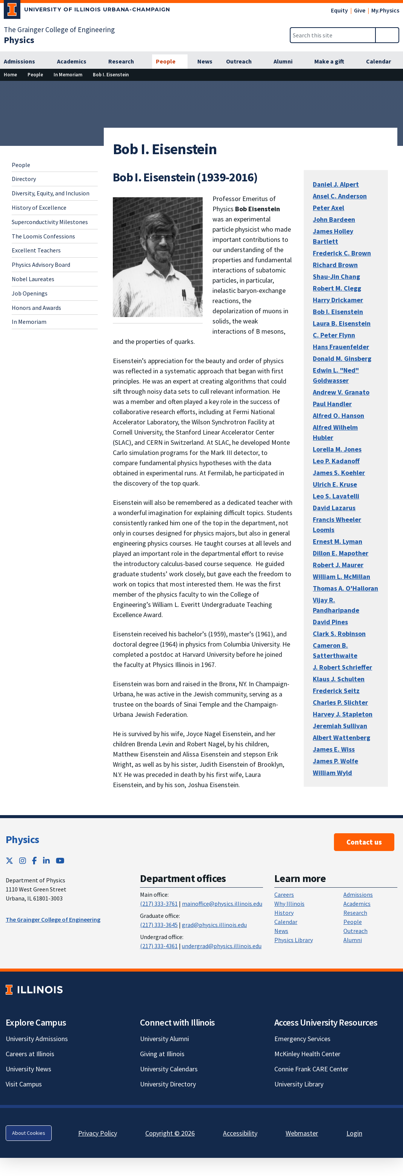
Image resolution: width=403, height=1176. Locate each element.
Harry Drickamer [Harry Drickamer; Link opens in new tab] (338, 300)
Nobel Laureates (33, 279)
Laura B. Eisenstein (342, 323)
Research (355, 912)
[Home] (10, 74)
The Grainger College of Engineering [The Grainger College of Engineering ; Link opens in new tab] (53, 919)
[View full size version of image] (158, 256)
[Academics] (75, 61)
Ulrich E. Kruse (335, 484)
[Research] (125, 61)
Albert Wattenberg (341, 737)
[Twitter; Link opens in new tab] (9, 860)
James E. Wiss (334, 749)
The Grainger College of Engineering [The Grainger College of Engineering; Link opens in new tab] (59, 29)
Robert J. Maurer (338, 564)
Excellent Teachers (36, 250)
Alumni (352, 940)
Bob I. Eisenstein (338, 311)
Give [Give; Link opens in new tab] (359, 10)
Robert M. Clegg (337, 288)
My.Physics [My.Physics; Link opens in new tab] (385, 10)
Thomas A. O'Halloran (345, 588)
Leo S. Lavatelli (336, 496)
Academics (357, 903)
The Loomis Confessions (43, 236)
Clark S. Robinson (339, 633)
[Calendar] (382, 61)
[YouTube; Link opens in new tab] (60, 860)
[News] (205, 61)
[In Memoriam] (68, 74)
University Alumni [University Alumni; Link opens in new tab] (164, 1038)
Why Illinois (289, 903)
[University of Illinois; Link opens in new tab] (34, 990)
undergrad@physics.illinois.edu (221, 946)
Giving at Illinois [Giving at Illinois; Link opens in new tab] (162, 1053)
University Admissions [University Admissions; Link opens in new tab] (37, 1038)
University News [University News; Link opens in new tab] (28, 1069)
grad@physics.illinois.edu (214, 924)
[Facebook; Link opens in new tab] (34, 860)
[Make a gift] (333, 61)
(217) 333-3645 (159, 924)
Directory (24, 179)
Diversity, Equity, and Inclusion (50, 193)
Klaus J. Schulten (339, 679)
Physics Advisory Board (41, 264)
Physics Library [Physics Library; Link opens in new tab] (293, 940)
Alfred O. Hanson (338, 415)
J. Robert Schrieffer (342, 667)
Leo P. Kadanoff (336, 460)
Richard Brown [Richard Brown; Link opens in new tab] (335, 264)
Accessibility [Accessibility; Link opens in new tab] (240, 1133)
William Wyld (332, 772)
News (281, 931)
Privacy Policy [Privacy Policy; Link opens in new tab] (97, 1133)
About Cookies (28, 1133)
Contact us (364, 841)
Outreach (355, 931)
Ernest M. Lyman (337, 541)
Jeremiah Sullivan (340, 725)
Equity (339, 10)
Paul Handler (332, 403)
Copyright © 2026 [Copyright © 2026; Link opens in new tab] (170, 1133)
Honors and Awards (36, 307)
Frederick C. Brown (342, 253)
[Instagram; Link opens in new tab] (22, 860)
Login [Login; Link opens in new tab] (354, 1133)
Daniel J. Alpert (336, 184)
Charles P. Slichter (340, 702)
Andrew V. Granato (341, 392)
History (284, 912)
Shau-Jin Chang (336, 276)
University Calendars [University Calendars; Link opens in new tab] (169, 1069)
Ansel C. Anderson (340, 196)
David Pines (330, 621)
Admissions (358, 894)
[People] (170, 61)
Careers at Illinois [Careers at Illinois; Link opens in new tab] (30, 1053)
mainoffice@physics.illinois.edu (222, 903)
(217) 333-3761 (159, 903)
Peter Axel (328, 207)
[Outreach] (243, 61)
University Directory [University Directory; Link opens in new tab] (168, 1084)
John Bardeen (334, 219)
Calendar (285, 921)
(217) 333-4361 (159, 946)
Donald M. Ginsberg (342, 358)
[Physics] (19, 40)
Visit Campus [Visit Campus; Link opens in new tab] (24, 1084)
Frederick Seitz (336, 690)
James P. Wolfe (335, 761)
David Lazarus (334, 507)
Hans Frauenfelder (341, 346)
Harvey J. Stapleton (342, 714)
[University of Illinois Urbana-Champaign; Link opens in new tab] (87, 11)
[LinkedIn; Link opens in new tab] (46, 860)
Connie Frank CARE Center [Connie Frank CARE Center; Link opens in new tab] (311, 1069)
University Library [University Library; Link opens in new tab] (298, 1084)
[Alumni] (287, 61)
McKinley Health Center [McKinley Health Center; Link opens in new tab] (307, 1053)
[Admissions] (23, 61)
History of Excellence (39, 207)
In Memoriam (29, 321)
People (21, 165)
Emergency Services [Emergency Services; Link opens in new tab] (302, 1038)
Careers (284, 894)
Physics (22, 839)
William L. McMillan (341, 576)
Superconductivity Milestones (50, 222)
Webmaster (302, 1133)
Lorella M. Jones (337, 449)
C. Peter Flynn (334, 335)
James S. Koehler (339, 472)
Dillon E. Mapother (340, 553)
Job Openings (30, 293)
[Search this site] (333, 35)
